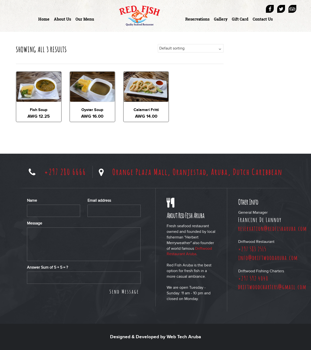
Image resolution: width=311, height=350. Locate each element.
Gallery (220, 19)
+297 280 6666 (65, 172)
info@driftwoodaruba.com (268, 257)
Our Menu (84, 19)
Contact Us (263, 19)
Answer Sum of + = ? (47, 267)
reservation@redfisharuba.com (272, 228)
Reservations (197, 19)
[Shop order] (191, 48)
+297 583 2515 (252, 249)
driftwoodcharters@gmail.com (272, 287)
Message (34, 223)
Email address (99, 200)
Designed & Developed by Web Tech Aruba (155, 337)
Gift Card (240, 19)
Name (32, 200)
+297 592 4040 (253, 278)
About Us (62, 19)
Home (44, 19)
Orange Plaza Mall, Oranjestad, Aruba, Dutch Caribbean (197, 172)
